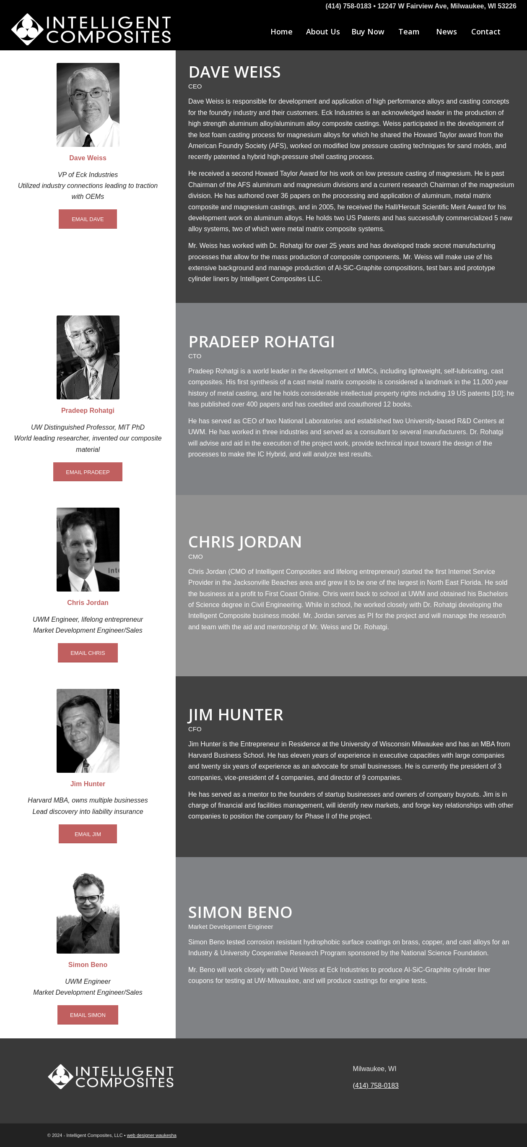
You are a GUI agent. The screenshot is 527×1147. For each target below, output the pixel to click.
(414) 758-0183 (376, 1085)
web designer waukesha (152, 1135)
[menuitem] (281, 31)
